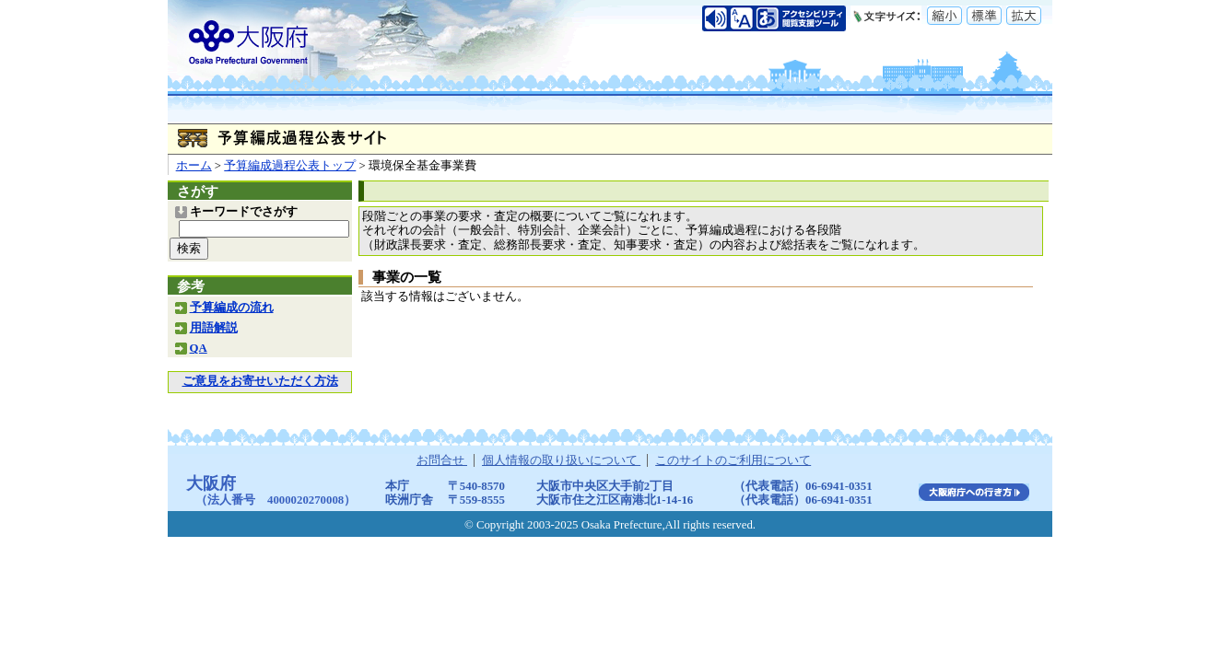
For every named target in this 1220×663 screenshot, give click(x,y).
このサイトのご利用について (733, 460)
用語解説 (214, 327)
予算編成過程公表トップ (290, 165)
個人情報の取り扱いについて (561, 460)
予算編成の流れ (232, 307)
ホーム (194, 165)
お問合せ (441, 460)
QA (198, 348)
